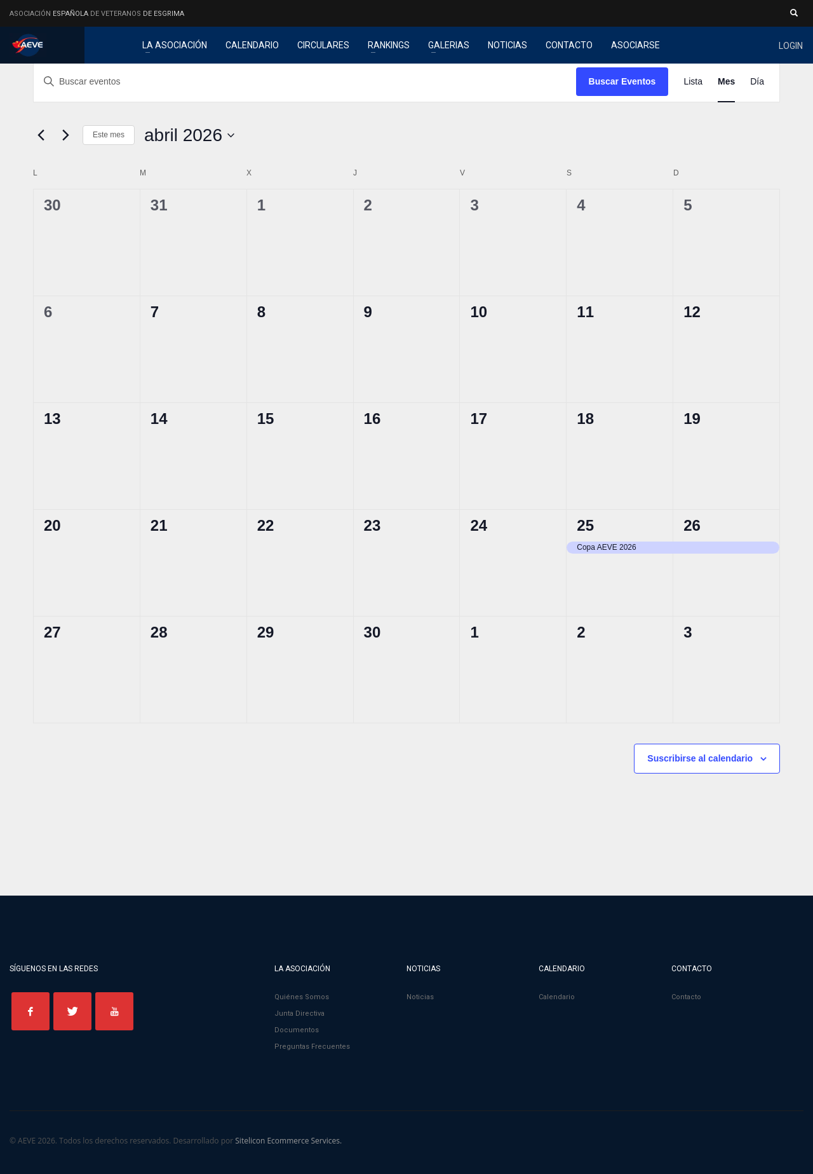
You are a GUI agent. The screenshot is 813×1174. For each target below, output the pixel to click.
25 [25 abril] (585, 525)
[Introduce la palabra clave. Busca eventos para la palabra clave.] (305, 82)
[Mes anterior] (40, 135)
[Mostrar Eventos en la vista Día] (757, 82)
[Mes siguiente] (65, 135)
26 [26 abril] (692, 525)
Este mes (108, 134)
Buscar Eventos (622, 81)
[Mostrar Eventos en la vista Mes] (726, 82)
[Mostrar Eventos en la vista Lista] (692, 82)
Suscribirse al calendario (700, 758)
